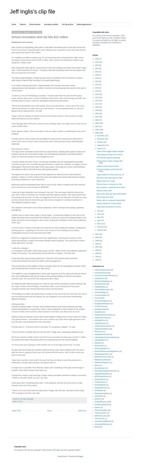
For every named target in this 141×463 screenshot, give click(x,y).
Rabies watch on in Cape (106, 181)
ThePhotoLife (99, 419)
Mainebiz (98, 343)
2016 (97, 88)
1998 (97, 244)
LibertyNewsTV (100, 340)
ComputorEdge (100, 292)
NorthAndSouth (100, 379)
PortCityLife (99, 396)
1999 (97, 241)
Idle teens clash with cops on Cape (109, 178)
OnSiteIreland (100, 382)
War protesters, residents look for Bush (111, 187)
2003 (97, 130)
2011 (97, 104)
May (99, 217)
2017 (97, 85)
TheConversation (101, 410)
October (100, 142)
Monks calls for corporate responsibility (111, 200)
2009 (97, 110)
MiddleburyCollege (101, 360)
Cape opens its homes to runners (109, 207)
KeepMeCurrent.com (102, 334)
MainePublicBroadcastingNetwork (107, 351)
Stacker (97, 407)
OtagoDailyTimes (101, 388)
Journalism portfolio (51, 24)
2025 (97, 59)
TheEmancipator (101, 413)
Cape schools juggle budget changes (110, 151)
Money (97, 365)
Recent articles (34, 24)
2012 (97, 101)
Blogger (80, 456)
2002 (97, 133)
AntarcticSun (99, 278)
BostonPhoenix (100, 284)
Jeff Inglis (101, 38)
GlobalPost (99, 312)
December (101, 136)
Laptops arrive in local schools (108, 166)
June (99, 214)
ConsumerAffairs (101, 295)
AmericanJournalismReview (105, 276)
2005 (97, 123)
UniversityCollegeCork (103, 421)
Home (14, 24)
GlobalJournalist (100, 309)
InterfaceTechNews (102, 329)
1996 (97, 250)
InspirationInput (100, 323)
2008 (97, 114)
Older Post (82, 411)
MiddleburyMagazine (102, 362)
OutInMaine (99, 390)
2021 (97, 72)
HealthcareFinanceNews (104, 315)
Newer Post (16, 411)
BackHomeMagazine (102, 281)
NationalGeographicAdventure (106, 371)
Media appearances (84, 24)
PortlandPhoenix (101, 402)
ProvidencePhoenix (102, 405)
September (101, 145)
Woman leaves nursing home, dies (109, 184)
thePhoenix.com (100, 416)
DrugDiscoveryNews (102, 304)
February (100, 227)
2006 (97, 120)
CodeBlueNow (100, 287)
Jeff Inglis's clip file (32, 12)
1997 (97, 247)
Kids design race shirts (105, 197)
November (101, 139)
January (100, 230)
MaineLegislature (101, 348)
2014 (97, 94)
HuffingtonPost (100, 320)
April (99, 220)
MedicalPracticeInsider (103, 357)
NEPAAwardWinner (102, 376)
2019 (97, 78)
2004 (97, 126)
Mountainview (100, 368)
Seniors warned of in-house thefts (109, 203)
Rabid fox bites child (104, 191)
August (100, 148)
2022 (97, 69)
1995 (97, 253)
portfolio (98, 399)
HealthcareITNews (101, 318)
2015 (97, 91)
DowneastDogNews (102, 301)
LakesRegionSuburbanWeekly (106, 337)
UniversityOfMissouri (102, 424)
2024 (97, 62)
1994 (97, 257)
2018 (97, 81)
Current (20, 401)
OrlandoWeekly (100, 385)
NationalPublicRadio (102, 374)
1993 (97, 260)
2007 (97, 117)
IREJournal (99, 332)
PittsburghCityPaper (102, 393)
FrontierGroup (100, 306)
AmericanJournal (101, 273)
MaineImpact (99, 346)
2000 (97, 237)
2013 (97, 97)
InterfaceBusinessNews (103, 326)
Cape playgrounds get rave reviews (110, 155)
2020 (97, 75)
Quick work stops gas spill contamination (111, 194)
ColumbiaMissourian (102, 290)
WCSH (97, 427)
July (99, 211)
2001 (97, 234)
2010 (97, 107)
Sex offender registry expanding (108, 158)
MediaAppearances (102, 354)
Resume (23, 24)
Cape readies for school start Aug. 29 (110, 175)
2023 (97, 65)
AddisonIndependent (102, 270)
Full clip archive (67, 24)
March (99, 224)
